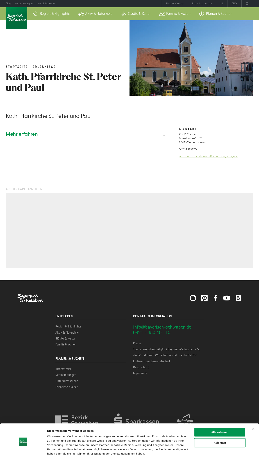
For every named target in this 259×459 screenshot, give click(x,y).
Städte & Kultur (65, 338)
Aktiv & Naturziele (67, 332)
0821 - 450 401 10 (151, 332)
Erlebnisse (44, 66)
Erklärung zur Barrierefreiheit (151, 361)
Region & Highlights (68, 326)
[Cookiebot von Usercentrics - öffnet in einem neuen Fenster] (23, 452)
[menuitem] (51, 13)
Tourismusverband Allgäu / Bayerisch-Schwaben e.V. (166, 349)
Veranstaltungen (65, 375)
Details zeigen (56, 451)
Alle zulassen (219, 420)
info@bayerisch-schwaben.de (162, 327)
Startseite (17, 66)
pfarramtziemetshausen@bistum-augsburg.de (208, 156)
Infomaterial (63, 369)
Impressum (140, 373)
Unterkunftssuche (66, 381)
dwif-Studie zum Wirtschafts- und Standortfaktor (165, 355)
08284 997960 (188, 149)
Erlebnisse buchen (66, 387)
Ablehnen (220, 431)
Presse (137, 343)
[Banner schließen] (253, 417)
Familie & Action (65, 344)
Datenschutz (141, 367)
